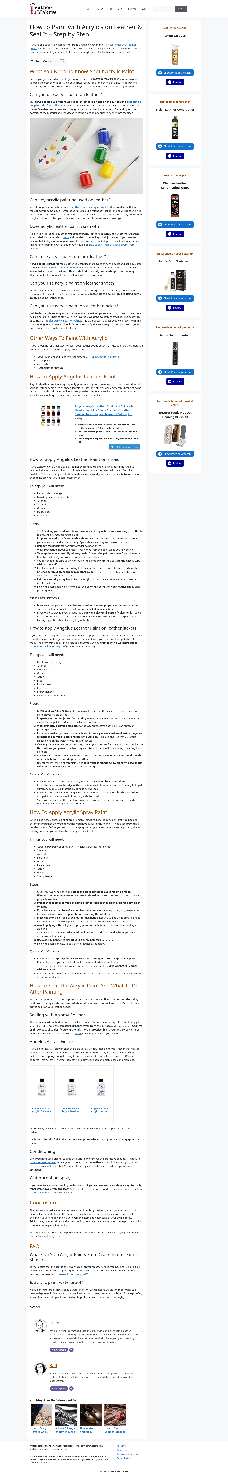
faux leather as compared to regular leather (67, 267)
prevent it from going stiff (72, 1274)
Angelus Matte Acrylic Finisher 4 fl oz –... (42, 1110)
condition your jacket (43, 1162)
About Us (121, 1445)
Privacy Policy (123, 1458)
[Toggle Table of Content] (60, 61)
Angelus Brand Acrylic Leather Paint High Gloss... (99, 1110)
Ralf (53, 1365)
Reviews (132, 8)
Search (181, 8)
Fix (110, 8)
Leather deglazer (47, 695)
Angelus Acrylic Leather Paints (62, 320)
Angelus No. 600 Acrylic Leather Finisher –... (71, 1110)
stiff (136, 932)
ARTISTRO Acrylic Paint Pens (102, 356)
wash (66, 237)
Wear (144, 8)
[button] (175, 72)
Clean (100, 8)
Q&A (120, 8)
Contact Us (122, 1450)
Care (89, 8)
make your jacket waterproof (48, 646)
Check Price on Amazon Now (124, 447)
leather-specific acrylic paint (89, 207)
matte (78, 1033)
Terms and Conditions (127, 1454)
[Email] (71, 1350)
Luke (54, 1323)
